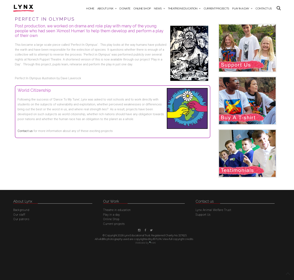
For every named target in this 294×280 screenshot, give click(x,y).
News (158, 8)
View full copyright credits (178, 239)
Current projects (216, 8)
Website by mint (145, 242)
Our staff (19, 214)
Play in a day (240, 8)
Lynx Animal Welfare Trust (213, 210)
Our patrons (21, 219)
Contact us (25, 131)
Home (90, 8)
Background (21, 210)
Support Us (203, 214)
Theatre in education (182, 8)
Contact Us (263, 8)
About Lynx (105, 8)
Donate (124, 8)
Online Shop (142, 8)
